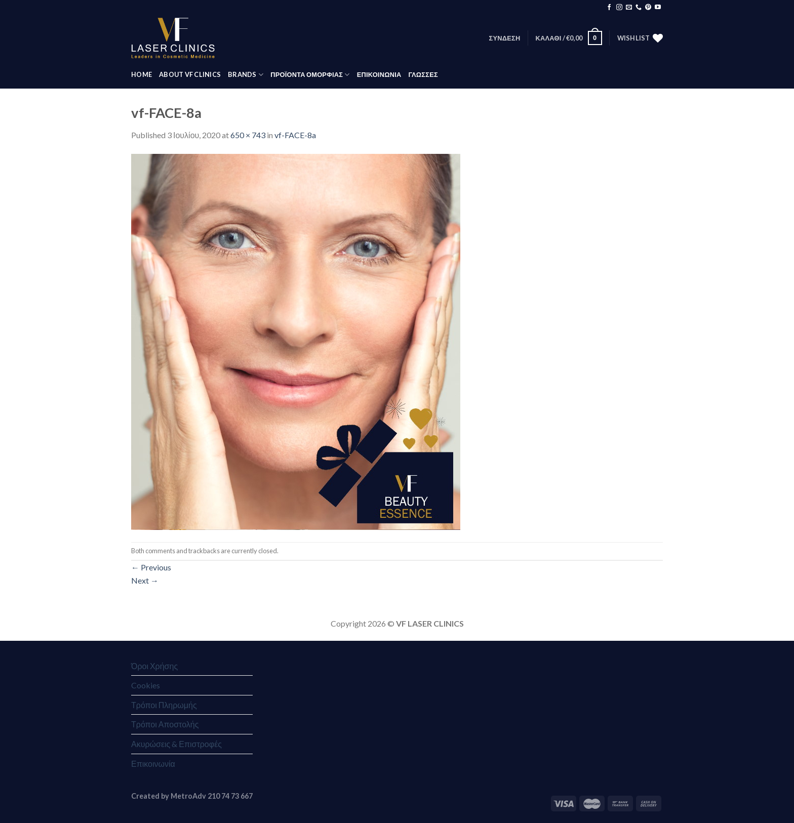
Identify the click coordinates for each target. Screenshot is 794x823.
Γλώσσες (423, 74)
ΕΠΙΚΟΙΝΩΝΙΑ (379, 74)
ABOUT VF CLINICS (190, 74)
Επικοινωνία (153, 763)
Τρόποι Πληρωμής (164, 705)
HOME (141, 74)
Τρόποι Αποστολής (164, 724)
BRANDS (245, 74)
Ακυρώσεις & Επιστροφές (176, 744)
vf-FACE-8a (295, 135)
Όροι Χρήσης (154, 666)
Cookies (145, 685)
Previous (151, 567)
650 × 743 (247, 135)
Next (144, 580)
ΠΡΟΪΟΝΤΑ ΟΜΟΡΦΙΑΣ (309, 74)
